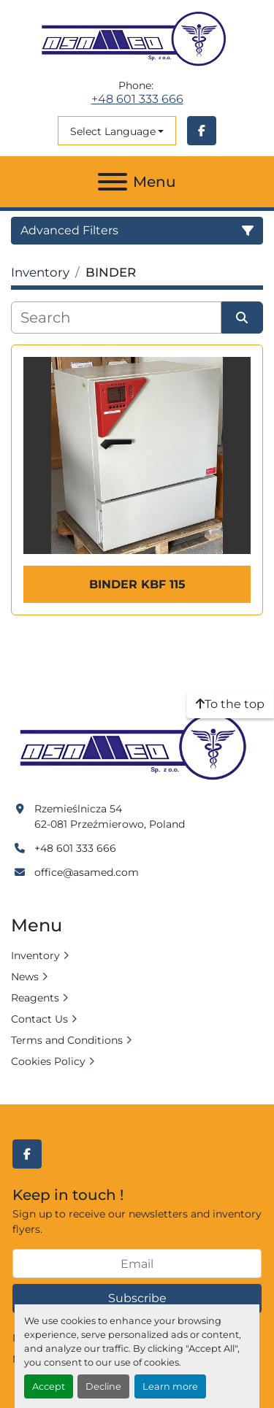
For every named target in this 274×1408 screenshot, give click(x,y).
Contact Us (39, 1019)
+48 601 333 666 (137, 99)
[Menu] (112, 182)
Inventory (35, 955)
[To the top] (230, 704)
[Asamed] (137, 747)
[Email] (137, 1263)
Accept (48, 1386)
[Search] (116, 317)
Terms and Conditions (67, 1040)
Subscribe (137, 1298)
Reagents (35, 997)
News (25, 976)
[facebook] (201, 130)
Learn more (170, 1386)
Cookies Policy (48, 1061)
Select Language (113, 131)
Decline (103, 1386)
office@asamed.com (86, 872)
